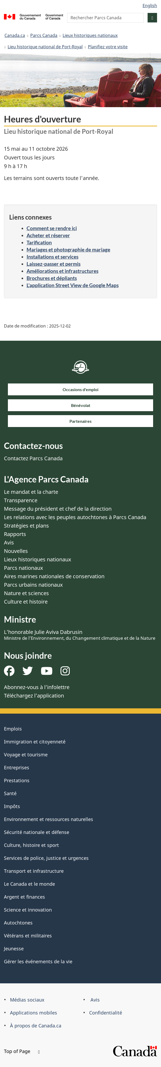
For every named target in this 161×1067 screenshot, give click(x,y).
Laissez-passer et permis (53, 264)
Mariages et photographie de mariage (68, 249)
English (150, 5)
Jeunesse (14, 948)
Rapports (15, 534)
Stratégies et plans (26, 525)
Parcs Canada (43, 35)
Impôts (12, 806)
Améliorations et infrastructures (62, 271)
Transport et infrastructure (34, 871)
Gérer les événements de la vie (38, 961)
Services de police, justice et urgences (46, 858)
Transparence (20, 500)
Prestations (16, 780)
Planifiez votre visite (108, 47)
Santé (10, 793)
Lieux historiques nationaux (90, 35)
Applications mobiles (33, 1012)
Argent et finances (24, 897)
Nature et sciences (26, 593)
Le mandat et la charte (31, 491)
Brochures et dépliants (52, 278)
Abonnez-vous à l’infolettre (36, 687)
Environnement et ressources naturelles (48, 819)
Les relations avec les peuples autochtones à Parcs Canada (75, 517)
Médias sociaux (27, 1000)
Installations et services (52, 257)
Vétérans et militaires (28, 935)
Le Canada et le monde (29, 884)
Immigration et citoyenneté (35, 741)
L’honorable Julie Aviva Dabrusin (79, 634)
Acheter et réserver (48, 235)
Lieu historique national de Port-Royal (45, 47)
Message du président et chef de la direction (58, 508)
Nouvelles (16, 550)
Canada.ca (14, 35)
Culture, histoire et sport (31, 845)
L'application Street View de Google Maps (73, 285)
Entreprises (16, 767)
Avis (9, 542)
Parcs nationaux (23, 567)
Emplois (13, 728)
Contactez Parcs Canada (33, 458)
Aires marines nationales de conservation (54, 576)
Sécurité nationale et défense (36, 832)
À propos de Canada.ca (35, 1025)
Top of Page (22, 1051)
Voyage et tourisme (26, 754)
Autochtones (18, 922)
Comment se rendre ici (52, 228)
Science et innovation (28, 910)
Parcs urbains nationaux (33, 584)
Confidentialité (105, 1012)
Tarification (39, 242)
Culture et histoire (26, 601)
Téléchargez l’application (34, 695)
